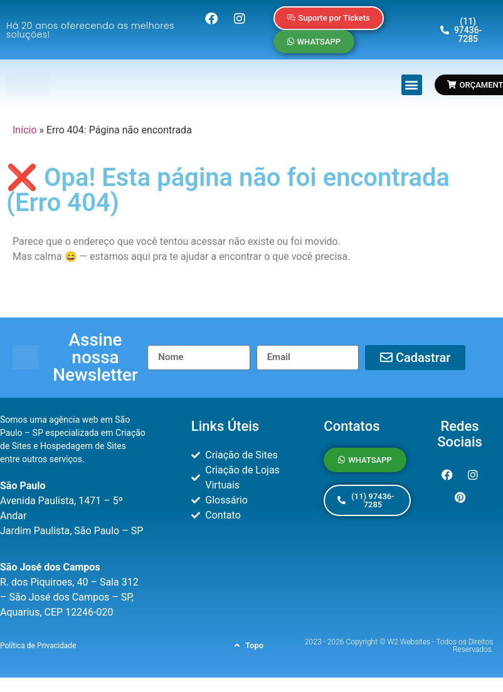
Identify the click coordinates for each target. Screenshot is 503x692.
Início (25, 130)
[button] (411, 85)
